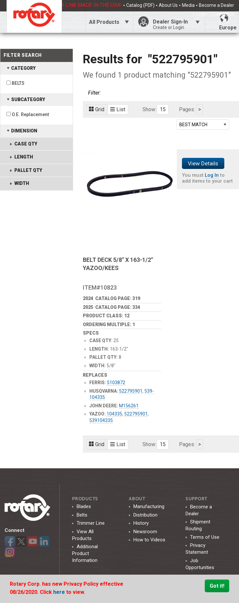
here (59, 592)
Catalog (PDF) (140, 5)
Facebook (10, 541)
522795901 (130, 391)
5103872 (116, 382)
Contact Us (223, 14)
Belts (82, 515)
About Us (168, 5)
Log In (212, 175)
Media (188, 5)
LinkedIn (44, 541)
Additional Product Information (85, 553)
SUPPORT (196, 499)
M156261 (129, 405)
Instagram (10, 552)
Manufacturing (148, 506)
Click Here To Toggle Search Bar (73, 22)
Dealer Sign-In (176, 24)
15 (163, 109)
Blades (84, 506)
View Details (203, 163)
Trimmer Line (91, 523)
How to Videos (149, 540)
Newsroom (145, 532)
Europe (228, 22)
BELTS (18, 83)
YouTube (32, 541)
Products (85, 499)
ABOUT (137, 499)
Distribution (145, 515)
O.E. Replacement (30, 114)
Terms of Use (204, 537)
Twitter (21, 541)
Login (201, 14)
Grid (96, 109)
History (141, 523)
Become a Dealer (216, 5)
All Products (104, 22)
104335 (114, 413)
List (117, 109)
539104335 (101, 420)
